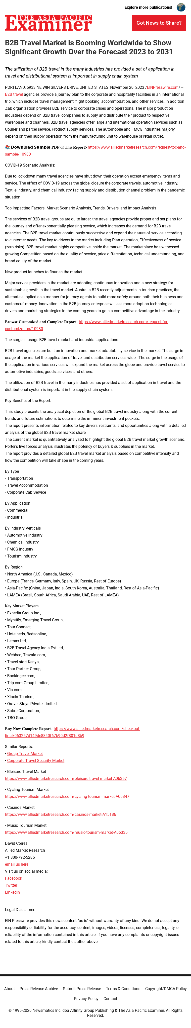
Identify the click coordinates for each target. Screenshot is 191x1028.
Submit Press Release (82, 988)
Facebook (13, 878)
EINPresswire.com (163, 87)
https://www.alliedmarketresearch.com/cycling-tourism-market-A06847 (67, 796)
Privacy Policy (86, 998)
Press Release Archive (39, 988)
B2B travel (14, 94)
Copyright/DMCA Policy (166, 988)
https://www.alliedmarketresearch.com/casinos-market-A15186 (60, 814)
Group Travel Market (25, 753)
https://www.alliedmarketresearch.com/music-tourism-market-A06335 (66, 832)
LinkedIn (12, 892)
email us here (16, 864)
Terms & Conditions (123, 988)
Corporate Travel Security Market (35, 760)
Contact (110, 998)
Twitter (11, 885)
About (9, 988)
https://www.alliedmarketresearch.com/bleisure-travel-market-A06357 (66, 778)
